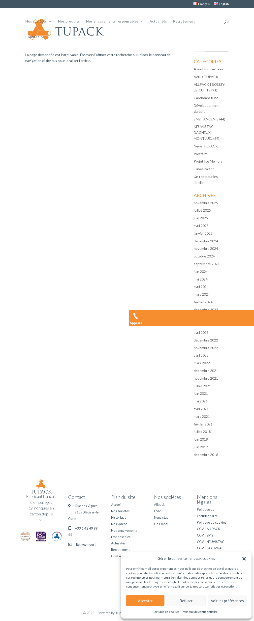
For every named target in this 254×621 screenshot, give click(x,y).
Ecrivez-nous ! (86, 544)
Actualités (158, 21)
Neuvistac (161, 517)
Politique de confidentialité (200, 612)
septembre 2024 (207, 264)
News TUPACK (206, 146)
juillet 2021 (202, 386)
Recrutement (184, 21)
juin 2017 (201, 447)
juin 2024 (201, 271)
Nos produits (69, 21)
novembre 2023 (206, 317)
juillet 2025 (202, 210)
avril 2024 (201, 286)
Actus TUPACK (206, 77)
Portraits (201, 154)
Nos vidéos (119, 524)
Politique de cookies (166, 612)
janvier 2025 (203, 233)
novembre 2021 (206, 378)
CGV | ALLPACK (208, 529)
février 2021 (203, 424)
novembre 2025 (206, 203)
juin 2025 (201, 218)
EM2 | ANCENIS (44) (209, 119)
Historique (118, 517)
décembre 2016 (206, 454)
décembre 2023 (206, 310)
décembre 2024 (206, 241)
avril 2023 (201, 332)
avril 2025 (201, 226)
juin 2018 (201, 439)
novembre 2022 (206, 348)
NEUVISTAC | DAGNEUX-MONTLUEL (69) (206, 132)
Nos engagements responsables (112, 21)
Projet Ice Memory (208, 161)
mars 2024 (202, 294)
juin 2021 (201, 393)
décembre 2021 (206, 370)
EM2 (157, 511)
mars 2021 (202, 416)
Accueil (116, 505)
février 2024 (203, 302)
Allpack (159, 505)
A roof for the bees (208, 69)
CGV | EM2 (205, 535)
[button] (244, 558)
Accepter (145, 600)
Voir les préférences (227, 600)
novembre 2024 (206, 248)
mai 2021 (201, 401)
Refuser (186, 600)
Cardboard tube (206, 98)
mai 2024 (201, 279)
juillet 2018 (202, 431)
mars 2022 (202, 363)
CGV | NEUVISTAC (210, 542)
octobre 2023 (204, 325)
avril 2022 (201, 355)
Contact (32, 37)
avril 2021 (201, 409)
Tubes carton (204, 169)
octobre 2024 (204, 256)
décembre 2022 (206, 340)
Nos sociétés (36, 21)
